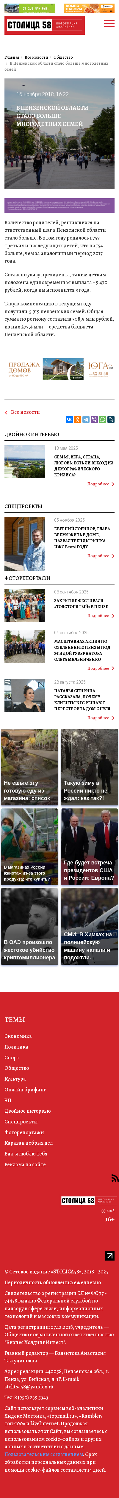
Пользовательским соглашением (43, 1454)
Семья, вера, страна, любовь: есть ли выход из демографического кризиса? (83, 466)
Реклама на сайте (25, 1164)
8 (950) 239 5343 (31, 1397)
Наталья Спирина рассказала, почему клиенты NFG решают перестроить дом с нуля (82, 700)
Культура (15, 1078)
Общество (16, 1068)
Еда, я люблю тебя (26, 1153)
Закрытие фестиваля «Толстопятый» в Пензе (81, 604)
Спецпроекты (23, 506)
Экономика (18, 1036)
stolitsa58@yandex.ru (29, 1386)
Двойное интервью (31, 434)
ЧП (7, 1100)
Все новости (25, 412)
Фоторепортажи (27, 578)
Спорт (11, 1057)
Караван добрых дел (28, 1142)
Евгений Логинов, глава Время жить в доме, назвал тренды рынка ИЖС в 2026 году (82, 538)
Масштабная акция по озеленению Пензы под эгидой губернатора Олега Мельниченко (82, 650)
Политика (16, 1046)
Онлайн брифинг (25, 1089)
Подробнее (101, 484)
